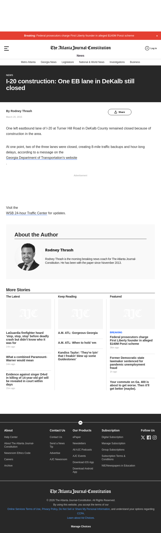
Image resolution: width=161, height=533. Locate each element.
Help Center (11, 437)
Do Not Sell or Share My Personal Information (84, 509)
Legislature (68, 62)
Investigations (117, 62)
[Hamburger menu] (6, 48)
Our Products (82, 430)
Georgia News (49, 62)
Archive (8, 465)
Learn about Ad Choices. (81, 517)
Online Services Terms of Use (23, 509)
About (8, 430)
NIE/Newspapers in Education (118, 465)
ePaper (77, 437)
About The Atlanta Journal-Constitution (19, 445)
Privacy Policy (49, 509)
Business (135, 62)
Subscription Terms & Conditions (113, 458)
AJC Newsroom (58, 459)
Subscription (111, 430)
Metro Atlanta (28, 62)
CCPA (80, 513)
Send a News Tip (57, 445)
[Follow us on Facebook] (149, 437)
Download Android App (83, 470)
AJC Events (79, 456)
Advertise (55, 453)
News (9, 75)
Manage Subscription (113, 443)
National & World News (91, 62)
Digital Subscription (112, 437)
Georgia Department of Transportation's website (41, 157)
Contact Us (57, 430)
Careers (8, 459)
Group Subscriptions (113, 449)
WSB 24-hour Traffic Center (26, 213)
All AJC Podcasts (82, 449)
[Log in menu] (151, 48)
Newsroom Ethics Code (17, 453)
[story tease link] (28, 314)
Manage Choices (80, 526)
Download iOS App (83, 462)
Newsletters (79, 443)
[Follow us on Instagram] (155, 437)
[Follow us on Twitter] (143, 437)
